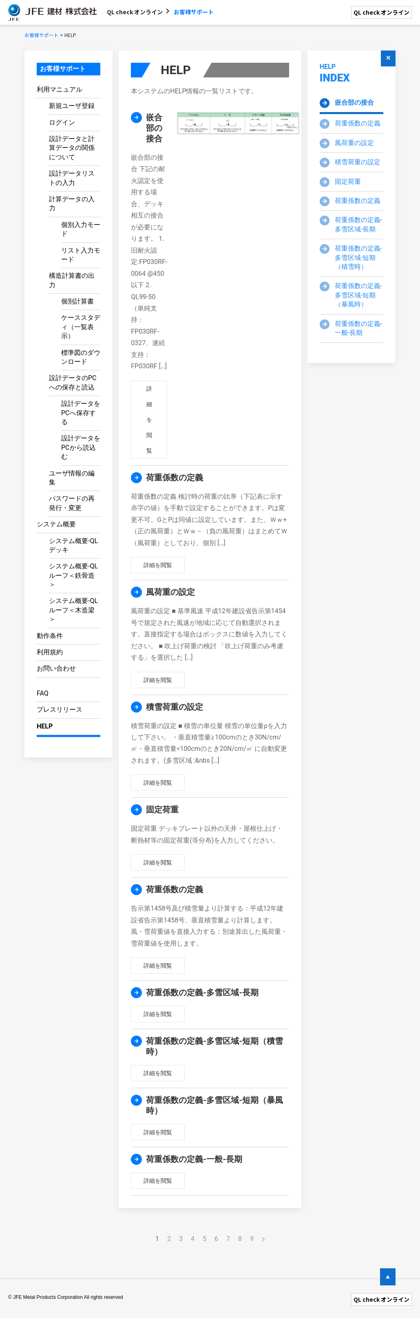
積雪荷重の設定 (357, 162)
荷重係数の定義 (357, 123)
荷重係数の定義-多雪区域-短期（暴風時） (358, 295)
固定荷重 (348, 181)
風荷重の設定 (354, 143)
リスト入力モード (80, 254)
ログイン (62, 122)
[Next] (263, 1238)
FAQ (43, 693)
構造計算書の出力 (72, 280)
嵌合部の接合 (354, 102)
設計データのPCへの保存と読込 (73, 382)
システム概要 (56, 524)
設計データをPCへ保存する (80, 413)
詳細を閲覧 (149, 419)
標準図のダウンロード (80, 357)
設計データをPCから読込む (80, 447)
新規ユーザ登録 (72, 106)
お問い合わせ (56, 668)
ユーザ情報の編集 (72, 477)
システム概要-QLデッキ (73, 545)
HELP (45, 726)
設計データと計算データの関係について (72, 148)
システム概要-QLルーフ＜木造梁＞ (73, 610)
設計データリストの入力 (72, 177)
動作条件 (50, 636)
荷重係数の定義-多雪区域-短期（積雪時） (358, 257)
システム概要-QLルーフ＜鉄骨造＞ (73, 575)
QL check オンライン (381, 12)
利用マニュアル (59, 89)
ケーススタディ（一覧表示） (80, 327)
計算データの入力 (72, 203)
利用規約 (50, 652)
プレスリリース (59, 709)
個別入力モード (80, 229)
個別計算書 (77, 301)
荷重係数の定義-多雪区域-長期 (358, 224)
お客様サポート (63, 69)
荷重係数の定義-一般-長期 (358, 328)
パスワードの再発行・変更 (72, 503)
